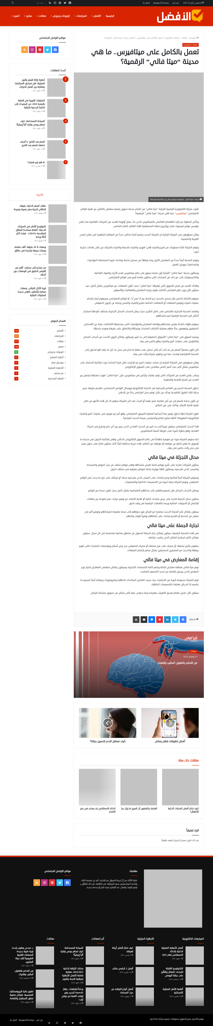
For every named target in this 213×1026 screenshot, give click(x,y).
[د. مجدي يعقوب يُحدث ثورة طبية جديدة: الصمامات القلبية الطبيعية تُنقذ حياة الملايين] (45, 955)
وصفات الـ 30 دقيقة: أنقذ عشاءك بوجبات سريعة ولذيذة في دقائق (31, 252)
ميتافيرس (181, 213)
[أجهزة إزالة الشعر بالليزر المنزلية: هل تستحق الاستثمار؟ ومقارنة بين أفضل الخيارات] (56, 87)
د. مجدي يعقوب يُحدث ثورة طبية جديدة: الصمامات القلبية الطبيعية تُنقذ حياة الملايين (22, 955)
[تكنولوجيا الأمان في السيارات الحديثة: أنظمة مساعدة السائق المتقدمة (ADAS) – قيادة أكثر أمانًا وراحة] (56, 235)
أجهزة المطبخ (57, 359)
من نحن (175, 2)
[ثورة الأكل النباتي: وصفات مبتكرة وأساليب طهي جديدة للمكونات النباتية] (56, 297)
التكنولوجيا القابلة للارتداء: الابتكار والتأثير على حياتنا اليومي (172, 972)
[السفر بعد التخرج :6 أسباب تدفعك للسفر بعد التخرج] (56, 149)
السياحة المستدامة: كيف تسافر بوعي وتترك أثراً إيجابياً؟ (71, 951)
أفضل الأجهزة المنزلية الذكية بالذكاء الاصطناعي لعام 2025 (172, 951)
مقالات (42, 16)
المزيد (16, 16)
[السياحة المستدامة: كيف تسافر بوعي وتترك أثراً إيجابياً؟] (56, 129)
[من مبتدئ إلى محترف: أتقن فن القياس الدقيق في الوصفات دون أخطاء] (56, 276)
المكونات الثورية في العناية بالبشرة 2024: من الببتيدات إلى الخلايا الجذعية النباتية (29, 104)
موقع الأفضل (198, 1019)
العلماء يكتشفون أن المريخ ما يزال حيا (139, 808)
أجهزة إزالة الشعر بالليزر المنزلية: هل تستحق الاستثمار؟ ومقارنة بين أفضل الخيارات (30, 83)
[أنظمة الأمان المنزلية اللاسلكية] (195, 997)
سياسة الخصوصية (161, 2)
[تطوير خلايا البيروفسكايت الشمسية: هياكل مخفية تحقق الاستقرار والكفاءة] (45, 999)
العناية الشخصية (56, 380)
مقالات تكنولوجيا (171, 37)
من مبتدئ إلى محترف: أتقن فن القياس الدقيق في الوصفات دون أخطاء (31, 272)
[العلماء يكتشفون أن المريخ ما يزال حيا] (138, 787)
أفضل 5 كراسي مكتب (122, 968)
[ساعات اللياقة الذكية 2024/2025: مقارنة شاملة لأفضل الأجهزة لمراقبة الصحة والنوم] (95, 976)
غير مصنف (59, 375)
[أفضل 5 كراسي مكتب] (145, 976)
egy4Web (154, 1019)
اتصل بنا (146, 2)
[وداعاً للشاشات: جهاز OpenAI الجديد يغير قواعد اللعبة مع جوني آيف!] (95, 997)
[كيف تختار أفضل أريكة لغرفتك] (145, 955)
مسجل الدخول (180, 840)
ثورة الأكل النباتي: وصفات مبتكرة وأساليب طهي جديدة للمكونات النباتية (30, 293)
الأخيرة (39, 195)
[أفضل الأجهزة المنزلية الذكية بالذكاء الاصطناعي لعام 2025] (195, 955)
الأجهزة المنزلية (56, 370)
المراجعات (81, 16)
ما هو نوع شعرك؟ (36, 162)
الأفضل (97, 16)
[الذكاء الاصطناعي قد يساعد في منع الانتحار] (97, 787)
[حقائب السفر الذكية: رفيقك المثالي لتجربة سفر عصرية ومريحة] (56, 215)
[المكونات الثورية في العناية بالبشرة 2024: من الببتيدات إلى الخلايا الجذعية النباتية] (56, 108)
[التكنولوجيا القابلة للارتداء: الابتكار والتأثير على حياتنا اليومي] (195, 976)
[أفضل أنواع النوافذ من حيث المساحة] (145, 997)
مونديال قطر (57, 364)
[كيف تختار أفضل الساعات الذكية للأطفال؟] (180, 787)
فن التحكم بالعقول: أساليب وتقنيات (169, 665)
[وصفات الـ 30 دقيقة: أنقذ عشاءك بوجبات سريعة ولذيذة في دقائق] (56, 256)
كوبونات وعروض (61, 16)
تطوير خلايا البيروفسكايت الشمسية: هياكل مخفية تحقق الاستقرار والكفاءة (21, 995)
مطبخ (29, 16)
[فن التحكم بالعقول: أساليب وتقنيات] (45, 978)
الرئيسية (110, 16)
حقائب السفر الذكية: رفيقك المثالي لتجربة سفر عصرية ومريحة (31, 211)
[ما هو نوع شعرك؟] (56, 170)
